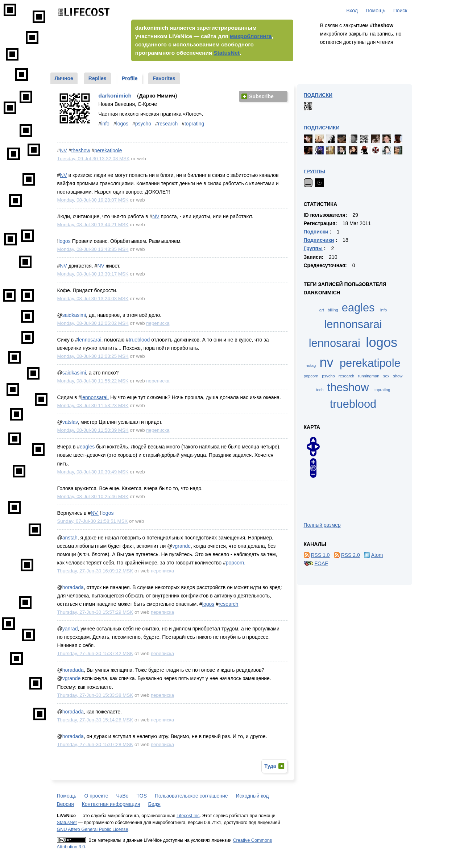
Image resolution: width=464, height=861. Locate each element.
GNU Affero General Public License (92, 829)
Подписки (318, 95)
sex (386, 376)
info (105, 124)
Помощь (375, 10)
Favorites (164, 78)
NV (63, 150)
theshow (80, 150)
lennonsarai (353, 324)
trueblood (139, 340)
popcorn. (235, 563)
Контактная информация (111, 804)
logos (122, 124)
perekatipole (108, 150)
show (397, 376)
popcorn (311, 376)
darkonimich (115, 95)
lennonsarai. (95, 397)
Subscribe (261, 96)
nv (326, 362)
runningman (368, 376)
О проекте (96, 796)
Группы (315, 171)
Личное (64, 78)
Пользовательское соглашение (191, 796)
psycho (143, 124)
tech (319, 390)
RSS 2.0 (350, 555)
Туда (270, 766)
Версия (65, 804)
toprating (194, 124)
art (321, 310)
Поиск (400, 10)
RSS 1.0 (320, 555)
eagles (87, 447)
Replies (97, 78)
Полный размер (322, 525)
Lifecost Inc (188, 815)
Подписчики (322, 128)
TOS (142, 796)
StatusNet (227, 53)
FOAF (321, 563)
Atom (377, 555)
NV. (95, 513)
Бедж (154, 804)
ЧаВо (122, 796)
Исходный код (252, 796)
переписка (157, 323)
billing (333, 310)
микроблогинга (251, 36)
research (168, 124)
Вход (352, 10)
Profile (130, 78)
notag (311, 365)
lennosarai (90, 340)
